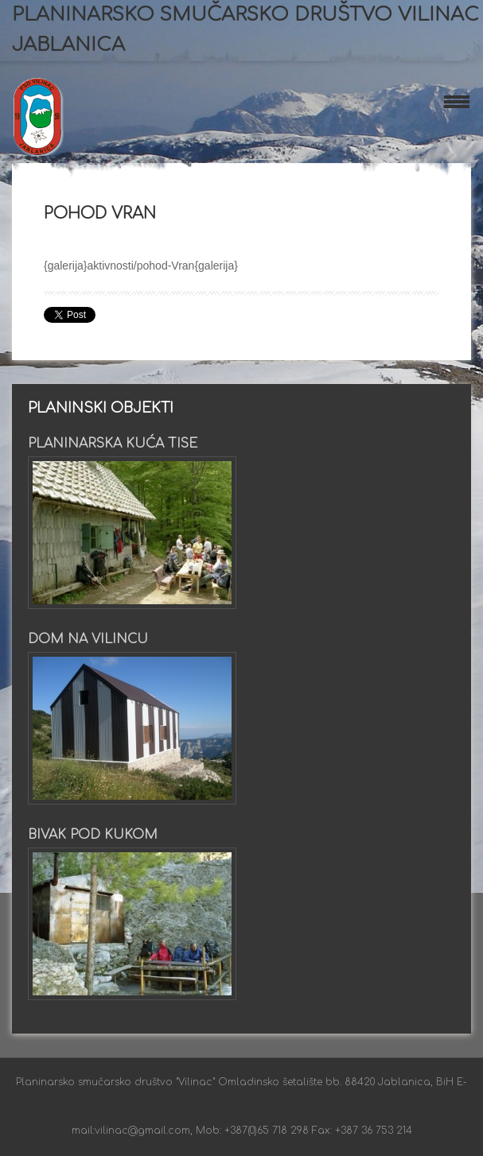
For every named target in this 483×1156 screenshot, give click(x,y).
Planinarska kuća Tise (112, 443)
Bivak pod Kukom (93, 835)
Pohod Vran (100, 213)
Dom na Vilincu (88, 639)
